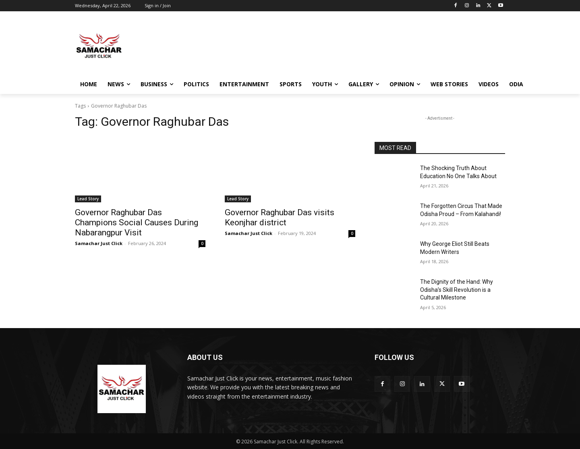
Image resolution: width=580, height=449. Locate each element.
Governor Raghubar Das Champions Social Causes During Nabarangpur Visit (136, 222)
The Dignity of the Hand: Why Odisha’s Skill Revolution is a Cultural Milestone (456, 290)
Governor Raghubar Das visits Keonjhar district (279, 217)
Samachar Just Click (98, 243)
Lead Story (88, 199)
